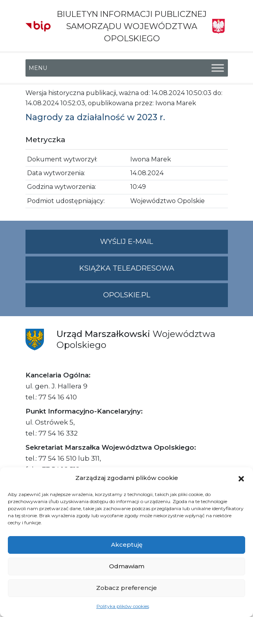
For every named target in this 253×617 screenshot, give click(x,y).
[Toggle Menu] (217, 67)
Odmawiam (126, 566)
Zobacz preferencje (126, 587)
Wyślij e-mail (164, 245)
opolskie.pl (126, 295)
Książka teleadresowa (126, 268)
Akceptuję (126, 544)
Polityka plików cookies (122, 606)
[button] (241, 478)
